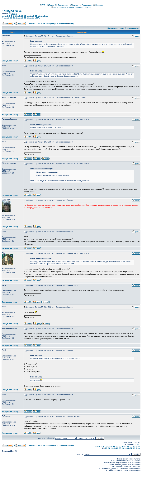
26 (16, 18)
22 (5, 18)
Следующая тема (132, 28)
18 (41, 16)
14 (30, 16)
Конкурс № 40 (12, 11)
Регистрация (86, 5)
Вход (88, 7)
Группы (74, 5)
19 (44, 16)
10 (19, 16)
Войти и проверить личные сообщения (67, 7)
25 (14, 18)
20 (47, 16)
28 (22, 18)
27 (19, 18)
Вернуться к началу (10, 61)
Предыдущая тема (115, 28)
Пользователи (61, 5)
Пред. (14, 14)
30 (27, 18)
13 (27, 16)
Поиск (50, 5)
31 (30, 18)
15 (33, 16)
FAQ (42, 5)
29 (25, 18)
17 (39, 16)
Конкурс (72, 23)
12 (25, 16)
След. (37, 18)
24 (11, 18)
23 (8, 18)
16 (36, 16)
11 (22, 16)
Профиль (98, 5)
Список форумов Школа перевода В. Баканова (47, 23)
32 (33, 18)
